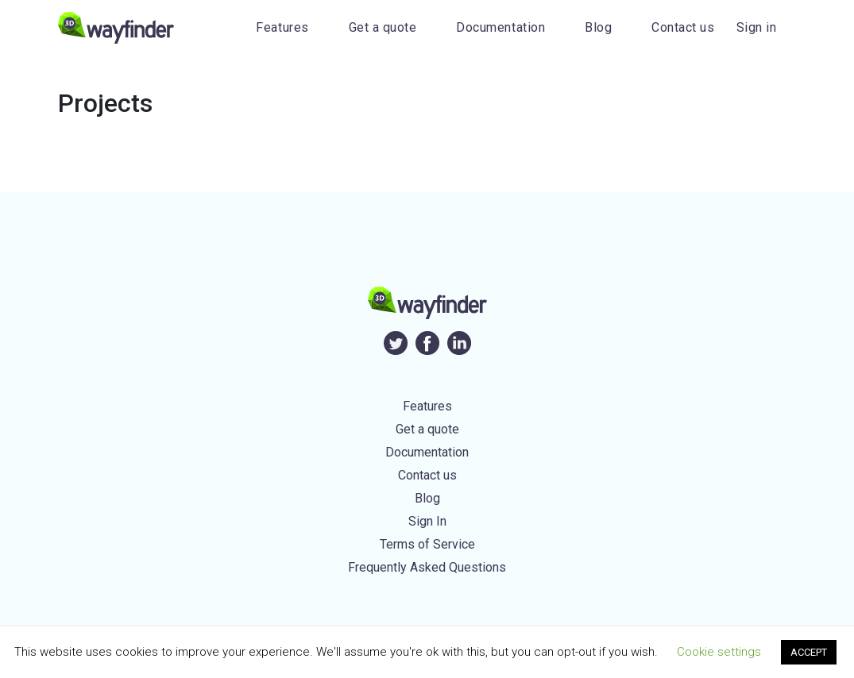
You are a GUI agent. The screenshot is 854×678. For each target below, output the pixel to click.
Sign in (756, 27)
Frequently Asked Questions (427, 567)
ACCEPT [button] (808, 652)
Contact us (682, 27)
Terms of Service (427, 544)
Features (282, 27)
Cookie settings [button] (719, 652)
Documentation (500, 27)
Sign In (427, 521)
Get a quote (383, 27)
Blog (598, 27)
